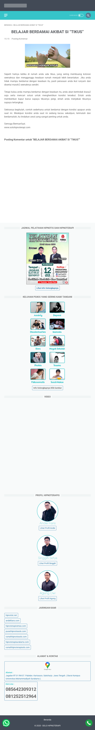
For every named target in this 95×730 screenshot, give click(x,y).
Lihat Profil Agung (47, 598)
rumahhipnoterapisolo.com (18, 647)
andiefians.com (12, 620)
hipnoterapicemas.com (16, 626)
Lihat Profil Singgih (47, 563)
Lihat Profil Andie (47, 528)
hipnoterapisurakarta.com (17, 642)
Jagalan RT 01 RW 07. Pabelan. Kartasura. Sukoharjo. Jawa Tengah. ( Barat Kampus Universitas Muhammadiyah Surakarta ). (47, 671)
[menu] (6, 15)
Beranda (47, 720)
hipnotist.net (11, 615)
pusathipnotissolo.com (16, 631)
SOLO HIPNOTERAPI (51, 726)
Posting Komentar (20, 39)
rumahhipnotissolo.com (16, 636)
